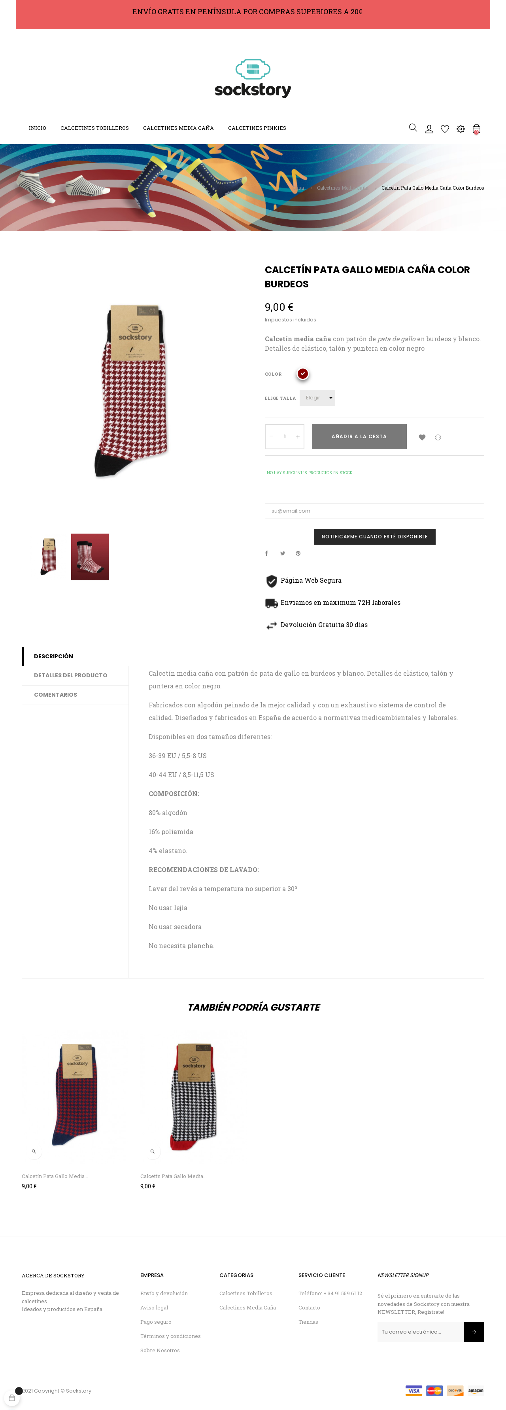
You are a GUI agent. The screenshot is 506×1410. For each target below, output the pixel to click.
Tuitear (286, 554)
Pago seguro (156, 1321)
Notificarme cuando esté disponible (375, 536)
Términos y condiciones (170, 1336)
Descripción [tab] (53, 656)
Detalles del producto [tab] (71, 675)
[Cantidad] (285, 436)
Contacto (309, 1307)
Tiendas (308, 1321)
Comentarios (55, 695)
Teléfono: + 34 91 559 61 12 (330, 1293)
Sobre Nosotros (160, 1350)
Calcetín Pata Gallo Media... (55, 1176)
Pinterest (302, 554)
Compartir (271, 554)
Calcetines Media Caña (247, 1307)
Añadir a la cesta (359, 436)
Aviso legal (154, 1307)
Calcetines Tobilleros (245, 1293)
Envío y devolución (164, 1293)
